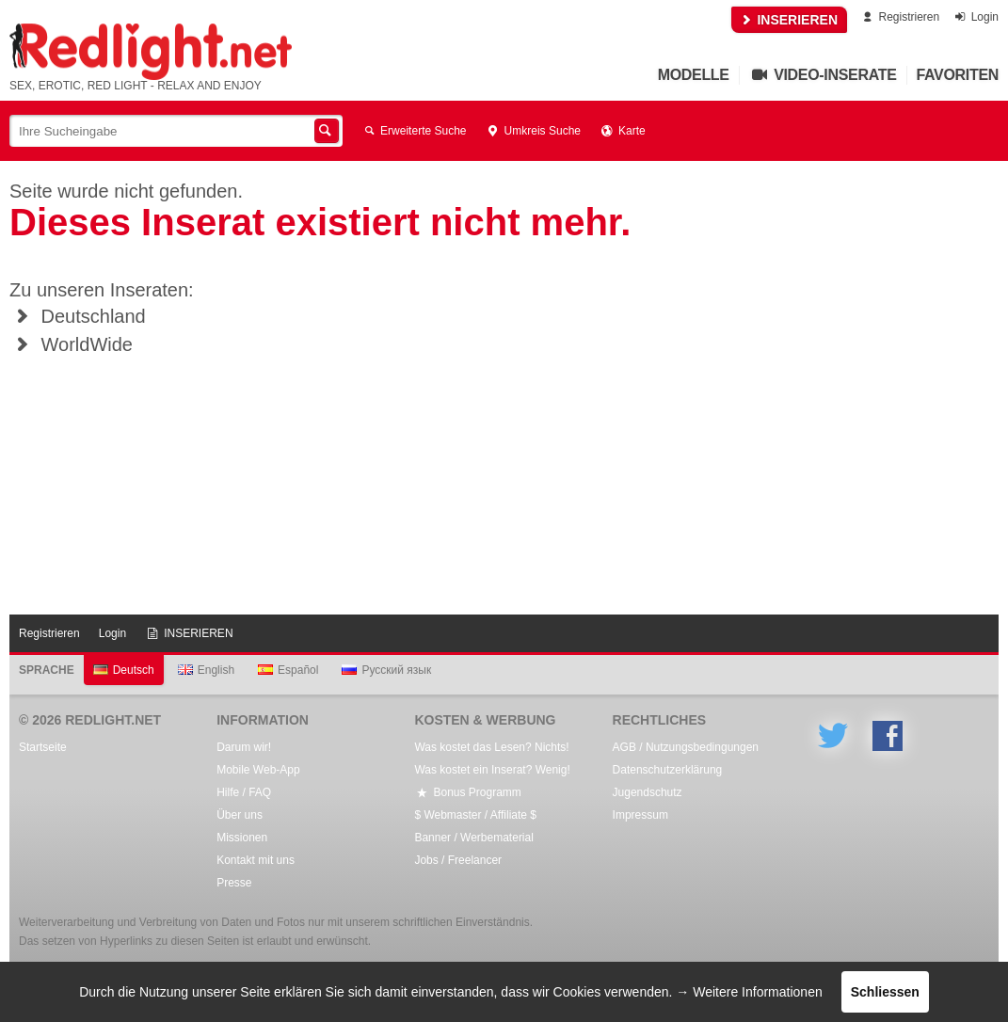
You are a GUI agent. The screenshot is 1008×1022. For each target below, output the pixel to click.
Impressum (640, 815)
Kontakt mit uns (255, 860)
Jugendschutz (647, 792)
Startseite (43, 747)
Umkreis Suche (533, 130)
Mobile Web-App (258, 769)
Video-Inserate (823, 75)
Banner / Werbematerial (474, 837)
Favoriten (958, 75)
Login (975, 17)
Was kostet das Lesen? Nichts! (491, 747)
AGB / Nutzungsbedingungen (686, 747)
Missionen (241, 837)
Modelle (693, 75)
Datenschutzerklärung (668, 769)
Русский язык (386, 670)
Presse (233, 882)
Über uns (239, 815)
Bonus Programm (467, 792)
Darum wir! (243, 747)
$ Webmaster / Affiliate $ (475, 815)
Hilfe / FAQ (243, 792)
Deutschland (77, 316)
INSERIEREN (789, 19)
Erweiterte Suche (414, 130)
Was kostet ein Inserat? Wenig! (491, 769)
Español (288, 670)
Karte (623, 130)
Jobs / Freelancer (458, 860)
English (206, 670)
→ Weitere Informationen (749, 991)
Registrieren (899, 17)
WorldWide (71, 344)
